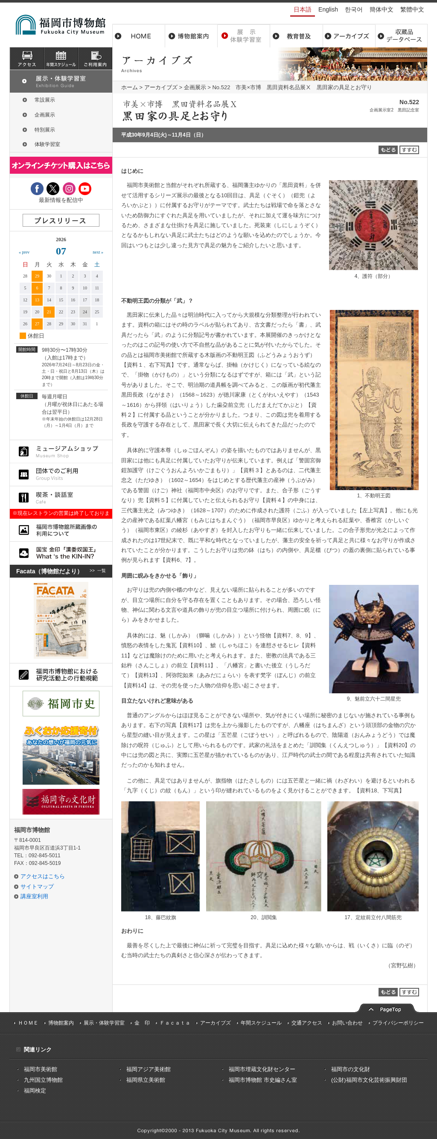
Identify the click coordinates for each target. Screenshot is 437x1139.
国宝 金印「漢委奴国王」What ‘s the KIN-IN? (61, 553)
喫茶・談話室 (61, 497)
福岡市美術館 (40, 1069)
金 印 (142, 1023)
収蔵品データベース (401, 35)
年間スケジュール (261, 1023)
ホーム (138, 35)
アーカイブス (349, 35)
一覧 (101, 571)
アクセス (27, 58)
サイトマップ (37, 886)
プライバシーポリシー (398, 1023)
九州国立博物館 (43, 1080)
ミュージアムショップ (61, 451)
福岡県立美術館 (145, 1080)
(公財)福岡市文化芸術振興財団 (369, 1080)
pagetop (387, 1007)
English (328, 9)
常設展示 (45, 100)
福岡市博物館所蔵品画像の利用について (61, 530)
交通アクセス (306, 1023)
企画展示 (195, 87)
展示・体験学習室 (244, 35)
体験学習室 (47, 144)
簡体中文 (381, 9)
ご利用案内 (95, 58)
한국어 (354, 9)
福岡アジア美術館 (148, 1069)
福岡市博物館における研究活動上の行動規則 (61, 674)
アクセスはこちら (42, 876)
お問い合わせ (347, 1023)
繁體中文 (412, 9)
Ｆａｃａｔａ (175, 1023)
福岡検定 (35, 1090)
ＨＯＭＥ (28, 1023)
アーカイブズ (161, 87)
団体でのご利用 (61, 474)
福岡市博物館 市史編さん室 (263, 1080)
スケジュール (61, 58)
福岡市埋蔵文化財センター (262, 1069)
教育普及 (296, 35)
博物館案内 (191, 35)
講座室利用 (34, 896)
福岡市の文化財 (350, 1069)
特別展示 (45, 130)
